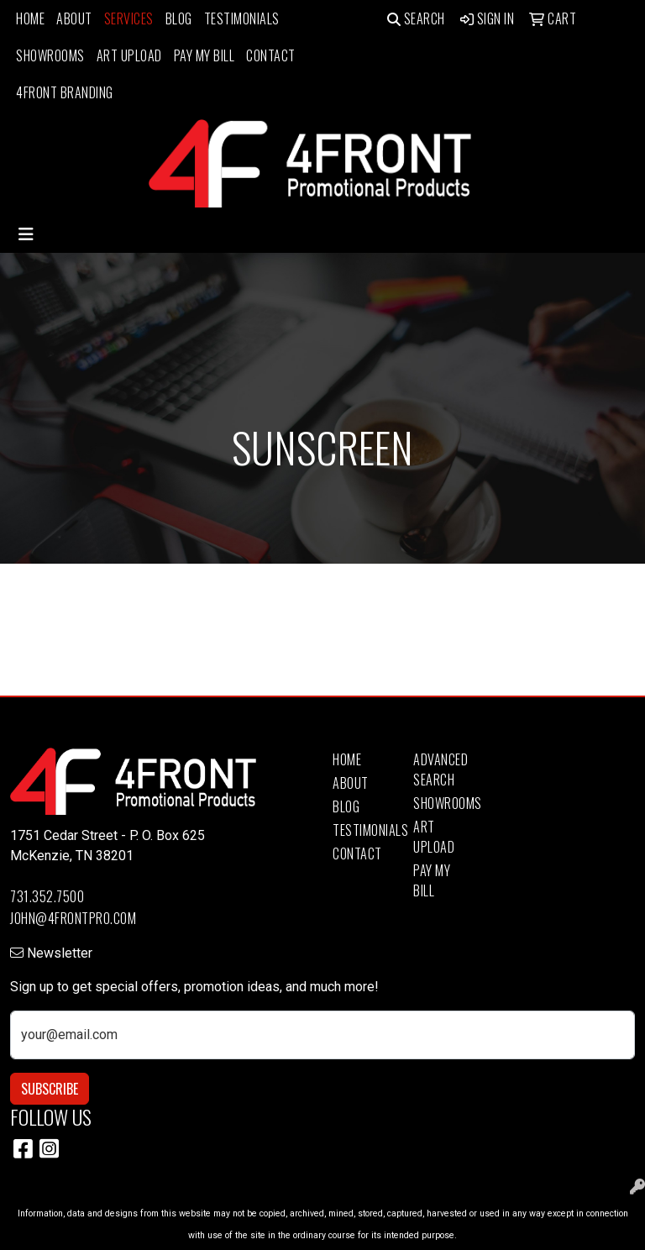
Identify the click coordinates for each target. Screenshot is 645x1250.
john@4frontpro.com (73, 918)
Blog (178, 18)
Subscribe (49, 1089)
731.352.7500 (47, 896)
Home (30, 18)
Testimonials (242, 18)
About (74, 18)
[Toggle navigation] (26, 234)
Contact (271, 55)
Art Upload (129, 55)
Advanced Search (440, 769)
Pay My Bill (204, 55)
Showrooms (50, 55)
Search (416, 18)
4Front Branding (64, 92)
